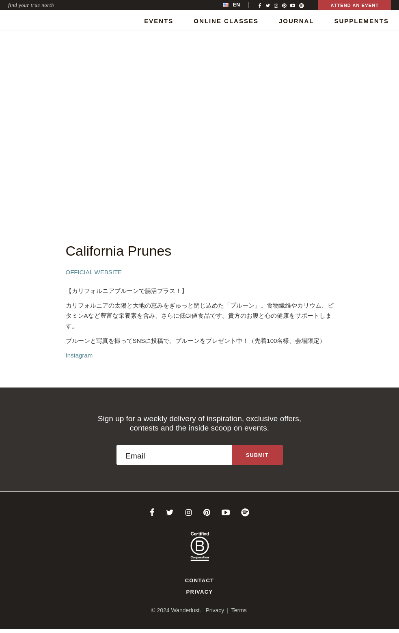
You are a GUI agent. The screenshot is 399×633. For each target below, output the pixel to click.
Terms (239, 610)
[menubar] (240, 5)
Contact (199, 580)
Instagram (79, 355)
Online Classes (226, 20)
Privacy (199, 592)
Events (158, 20)
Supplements (361, 20)
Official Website (94, 272)
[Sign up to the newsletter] (257, 455)
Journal (296, 20)
